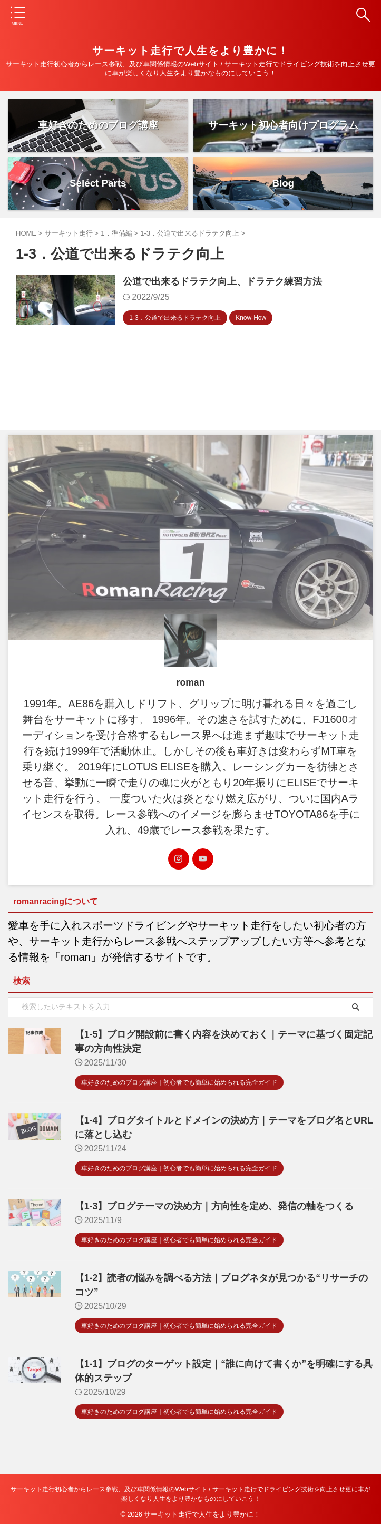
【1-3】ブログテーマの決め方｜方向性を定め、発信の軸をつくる (208, 1206)
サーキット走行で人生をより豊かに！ (190, 50)
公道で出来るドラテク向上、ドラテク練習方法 (228, 282)
